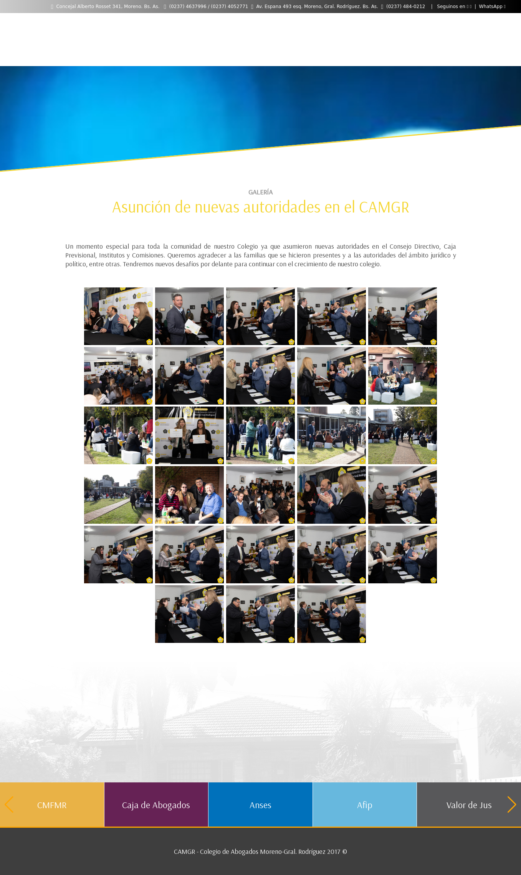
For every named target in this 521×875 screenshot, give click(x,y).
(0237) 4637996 (187, 6)
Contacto (272, 22)
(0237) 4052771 (229, 6)
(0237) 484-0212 (405, 6)
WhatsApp (492, 6)
